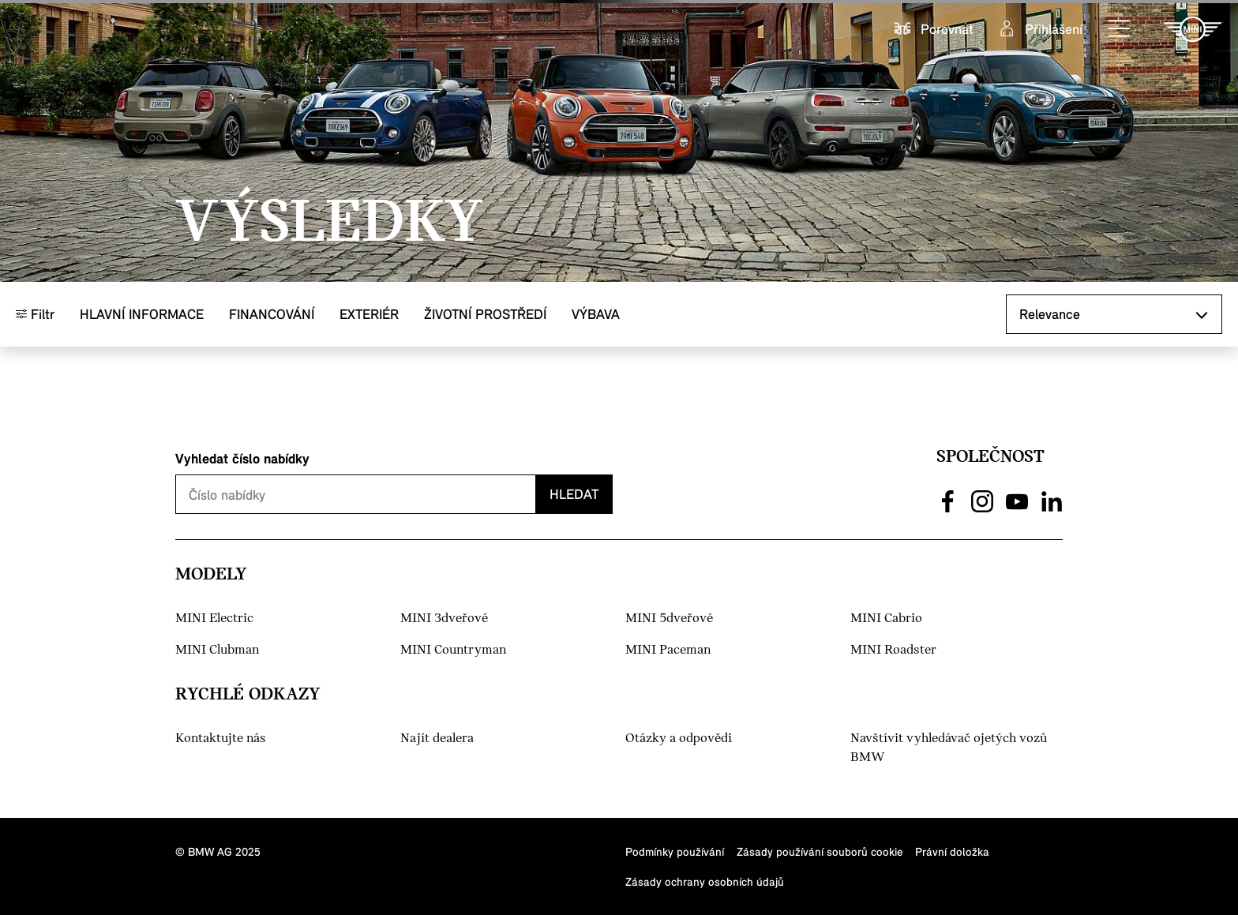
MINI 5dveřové (669, 618)
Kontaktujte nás (220, 738)
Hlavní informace (142, 314)
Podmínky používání (674, 851)
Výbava (596, 314)
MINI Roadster (893, 650)
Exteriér (369, 314)
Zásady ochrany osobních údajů (704, 881)
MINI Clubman (217, 650)
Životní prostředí (485, 314)
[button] (1119, 29)
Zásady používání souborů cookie (819, 851)
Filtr (35, 314)
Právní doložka (952, 851)
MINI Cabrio (886, 618)
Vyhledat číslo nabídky (242, 458)
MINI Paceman (668, 650)
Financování (271, 314)
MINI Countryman (453, 650)
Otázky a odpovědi (678, 738)
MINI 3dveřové (444, 618)
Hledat (574, 494)
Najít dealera (437, 738)
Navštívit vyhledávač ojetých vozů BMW (948, 748)
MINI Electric (214, 618)
